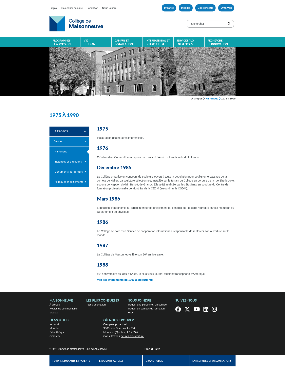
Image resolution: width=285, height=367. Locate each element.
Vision (58, 141)
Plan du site (152, 349)
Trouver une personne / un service (147, 304)
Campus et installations (124, 43)
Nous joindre (109, 8)
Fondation (92, 8)
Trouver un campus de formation (146, 308)
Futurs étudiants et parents (71, 361)
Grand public (154, 361)
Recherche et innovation (218, 43)
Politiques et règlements (68, 182)
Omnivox (226, 7)
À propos (196, 98)
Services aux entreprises (185, 43)
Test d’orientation (96, 304)
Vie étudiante (91, 43)
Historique (211, 98)
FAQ (130, 312)
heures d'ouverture (132, 336)
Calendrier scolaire (72, 8)
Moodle (185, 7)
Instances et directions (68, 161)
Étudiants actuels (111, 361)
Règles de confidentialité (63, 308)
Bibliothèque (205, 7)
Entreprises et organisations (212, 361)
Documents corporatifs (68, 171)
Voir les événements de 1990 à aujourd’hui (125, 279)
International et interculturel (158, 43)
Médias (53, 312)
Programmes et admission (61, 43)
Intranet (169, 7)
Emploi (53, 8)
